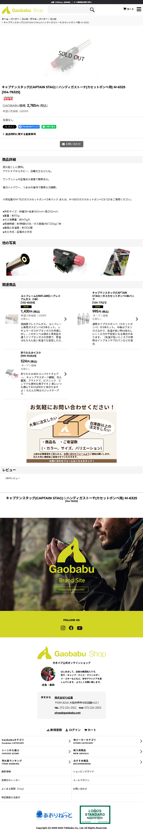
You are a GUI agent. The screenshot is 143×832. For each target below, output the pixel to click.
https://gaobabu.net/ (71, 596)
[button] (139, 9)
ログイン (75, 737)
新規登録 (56, 737)
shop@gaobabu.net (68, 719)
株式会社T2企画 (64, 704)
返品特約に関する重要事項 (19, 134)
